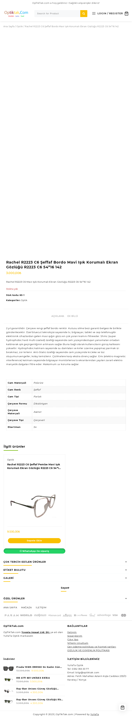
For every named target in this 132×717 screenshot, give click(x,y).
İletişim (72, 631)
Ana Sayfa (8, 26)
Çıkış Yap (72, 638)
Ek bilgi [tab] (72, 315)
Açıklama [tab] (57, 315)
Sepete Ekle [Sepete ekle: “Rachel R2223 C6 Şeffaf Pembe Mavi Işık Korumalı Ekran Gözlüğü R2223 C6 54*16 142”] (34, 539)
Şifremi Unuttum (78, 642)
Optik (19, 26)
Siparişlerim (74, 635)
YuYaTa (95, 713)
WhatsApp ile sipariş (35, 550)
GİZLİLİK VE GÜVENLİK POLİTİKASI (88, 649)
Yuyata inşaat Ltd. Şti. (36, 631)
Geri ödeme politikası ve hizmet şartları (91, 646)
